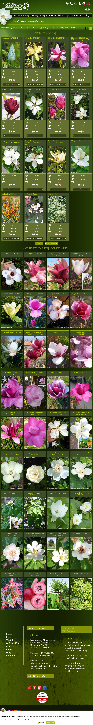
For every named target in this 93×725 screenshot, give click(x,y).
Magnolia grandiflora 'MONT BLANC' (81, 413)
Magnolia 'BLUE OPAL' (10, 38)
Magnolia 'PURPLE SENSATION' (12, 373)
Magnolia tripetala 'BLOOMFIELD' (35, 494)
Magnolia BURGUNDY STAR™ (12, 413)
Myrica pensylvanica (81, 574)
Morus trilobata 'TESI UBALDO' (58, 574)
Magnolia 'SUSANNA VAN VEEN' (35, 373)
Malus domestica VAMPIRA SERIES (35, 574)
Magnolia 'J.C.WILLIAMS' (81, 294)
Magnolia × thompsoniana (81, 141)
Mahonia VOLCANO (9, 194)
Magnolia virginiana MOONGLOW (58, 534)
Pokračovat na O (51, 244)
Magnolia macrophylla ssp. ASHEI (81, 454)
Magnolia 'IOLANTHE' (58, 294)
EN (88, 3)
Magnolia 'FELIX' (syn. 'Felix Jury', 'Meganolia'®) (80, 39)
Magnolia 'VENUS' (58, 372)
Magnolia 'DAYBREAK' (56, 38)
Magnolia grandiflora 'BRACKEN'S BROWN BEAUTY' (33, 142)
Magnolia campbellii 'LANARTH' (35, 413)
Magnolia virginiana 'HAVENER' (12, 534)
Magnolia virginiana (58, 493)
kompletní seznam (67, 28)
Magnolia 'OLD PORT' (58, 332)
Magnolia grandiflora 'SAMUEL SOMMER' (12, 454)
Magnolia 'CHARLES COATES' (32, 90)
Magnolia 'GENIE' (8, 89)
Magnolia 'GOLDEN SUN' (12, 294)
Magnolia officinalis (11, 493)
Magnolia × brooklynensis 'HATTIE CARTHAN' (58, 142)
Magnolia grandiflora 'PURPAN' (79, 90)
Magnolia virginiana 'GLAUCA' (81, 494)
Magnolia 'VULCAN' (81, 372)
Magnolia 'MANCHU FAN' (11, 332)
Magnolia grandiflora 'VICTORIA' (35, 454)
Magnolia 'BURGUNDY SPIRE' (58, 254)
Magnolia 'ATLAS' (11, 254)
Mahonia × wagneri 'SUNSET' (12, 574)
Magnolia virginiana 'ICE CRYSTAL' (35, 534)
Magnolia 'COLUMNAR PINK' (81, 254)
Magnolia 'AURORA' (35, 254)
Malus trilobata (31, 194)
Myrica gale (52, 194)
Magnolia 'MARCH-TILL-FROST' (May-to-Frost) (35, 333)
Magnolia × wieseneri (81, 533)
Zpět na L (39, 244)
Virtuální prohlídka (68, 629)
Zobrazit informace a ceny (12, 84)
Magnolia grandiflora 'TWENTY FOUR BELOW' (11, 142)
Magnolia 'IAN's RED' (35, 294)
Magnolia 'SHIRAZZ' (55, 89)
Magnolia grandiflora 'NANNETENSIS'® (58, 454)
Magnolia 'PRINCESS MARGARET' (81, 333)
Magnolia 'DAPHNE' (32, 38)
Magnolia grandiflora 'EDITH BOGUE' (58, 413)
